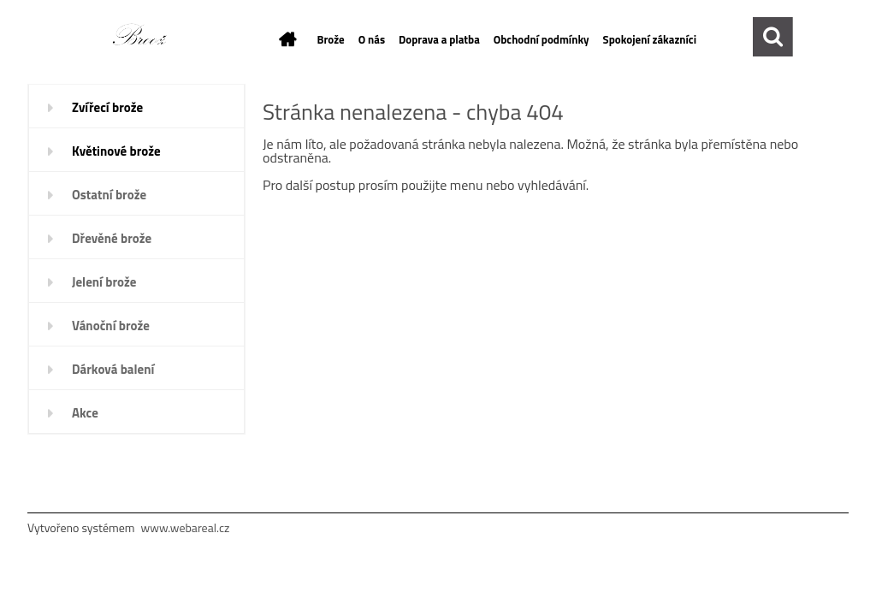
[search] (773, 32)
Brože (331, 39)
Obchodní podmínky (541, 39)
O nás (371, 39)
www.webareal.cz (185, 527)
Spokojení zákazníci (649, 39)
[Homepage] (285, 39)
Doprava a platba (439, 39)
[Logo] (145, 37)
